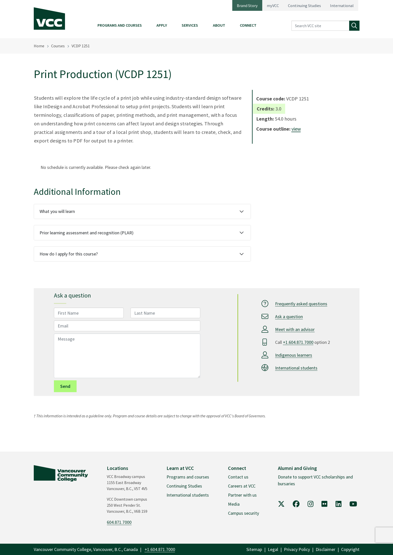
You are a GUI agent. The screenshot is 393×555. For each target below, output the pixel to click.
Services (190, 25)
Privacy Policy (297, 549)
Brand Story (247, 5)
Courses (58, 45)
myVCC (273, 5)
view (296, 129)
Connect (248, 25)
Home (39, 45)
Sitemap (254, 549)
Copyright (350, 549)
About (219, 25)
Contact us (238, 477)
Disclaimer (325, 549)
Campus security (243, 513)
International (342, 5)
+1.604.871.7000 (298, 342)
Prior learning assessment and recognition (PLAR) (87, 233)
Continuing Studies (304, 5)
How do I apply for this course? (69, 254)
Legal (273, 549)
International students (296, 368)
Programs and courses (188, 477)
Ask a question (289, 316)
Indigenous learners (293, 355)
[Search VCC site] (320, 26)
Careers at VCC (241, 486)
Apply (161, 25)
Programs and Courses (119, 25)
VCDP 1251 (81, 45)
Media (234, 504)
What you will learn (57, 211)
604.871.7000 (119, 522)
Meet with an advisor (295, 329)
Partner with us (242, 495)
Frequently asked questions (301, 304)
